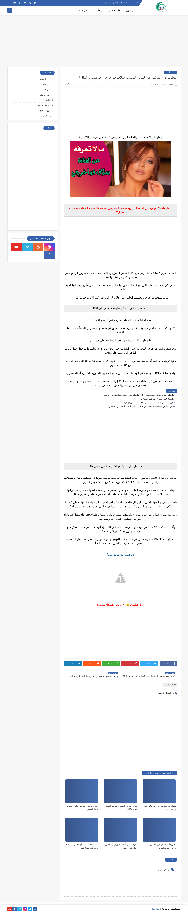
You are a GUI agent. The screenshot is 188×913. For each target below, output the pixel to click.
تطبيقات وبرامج (44, 105)
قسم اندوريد (130, 10)
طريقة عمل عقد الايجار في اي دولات (157, 399)
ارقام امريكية (45, 95)
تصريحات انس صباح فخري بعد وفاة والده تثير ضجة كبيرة (82, 846)
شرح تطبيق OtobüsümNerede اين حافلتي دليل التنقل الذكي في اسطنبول (141, 406)
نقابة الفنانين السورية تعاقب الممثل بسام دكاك (121, 807)
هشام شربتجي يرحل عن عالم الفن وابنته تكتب (160, 807)
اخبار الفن (170, 72)
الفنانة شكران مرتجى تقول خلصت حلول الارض (82, 807)
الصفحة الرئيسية (115, 2)
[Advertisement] (94, 43)
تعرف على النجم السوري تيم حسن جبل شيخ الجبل (121, 846)
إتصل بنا (104, 2)
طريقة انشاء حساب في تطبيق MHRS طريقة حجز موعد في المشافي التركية (139, 395)
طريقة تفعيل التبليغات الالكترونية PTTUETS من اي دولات (147, 402)
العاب (48, 100)
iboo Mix (155, 909)
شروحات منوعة (97, 10)
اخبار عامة (83, 10)
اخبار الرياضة (45, 79)
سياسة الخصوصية (131, 2)
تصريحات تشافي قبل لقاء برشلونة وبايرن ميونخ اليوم (160, 846)
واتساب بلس (45, 115)
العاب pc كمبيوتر (113, 10)
